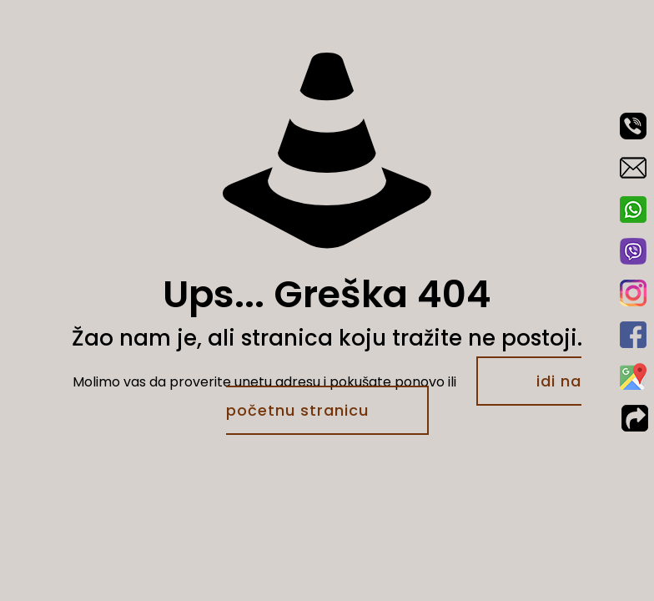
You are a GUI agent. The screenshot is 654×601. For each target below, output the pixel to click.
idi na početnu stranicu (404, 396)
